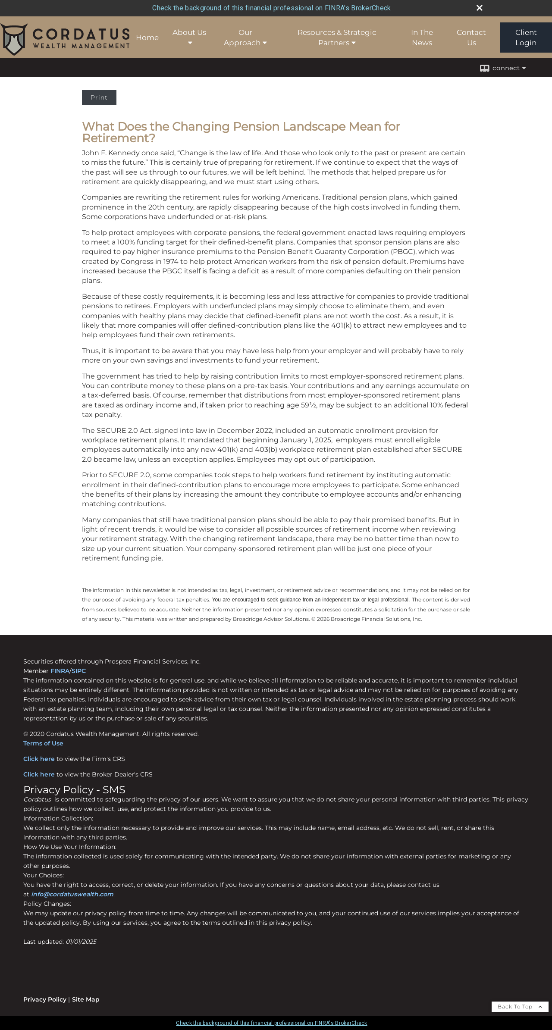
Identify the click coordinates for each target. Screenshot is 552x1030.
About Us (189, 32)
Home (147, 37)
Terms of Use (43, 743)
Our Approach (242, 37)
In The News (422, 37)
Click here (39, 759)
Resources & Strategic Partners (337, 37)
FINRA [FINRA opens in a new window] (59, 671)
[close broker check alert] (479, 7)
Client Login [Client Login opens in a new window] (526, 37)
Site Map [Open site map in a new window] (86, 999)
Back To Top (520, 1006)
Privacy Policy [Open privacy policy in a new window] (44, 999)
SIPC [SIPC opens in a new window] (79, 671)
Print (99, 97)
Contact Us (471, 37)
